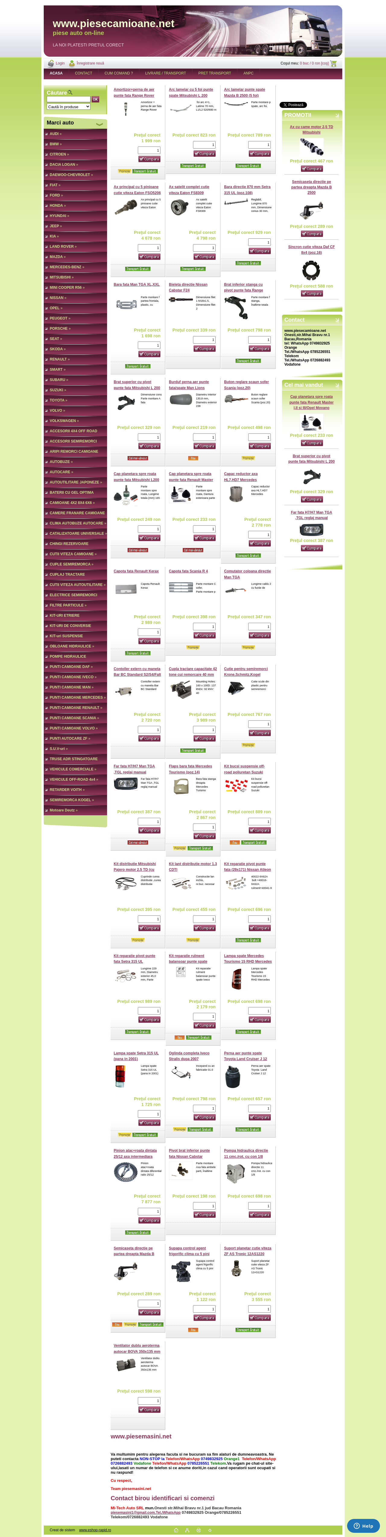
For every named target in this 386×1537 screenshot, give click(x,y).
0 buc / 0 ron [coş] (314, 63)
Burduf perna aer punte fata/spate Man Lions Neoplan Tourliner (189, 388)
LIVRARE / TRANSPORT (165, 73)
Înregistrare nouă (90, 63)
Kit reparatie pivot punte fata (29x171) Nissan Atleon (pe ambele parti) (247, 870)
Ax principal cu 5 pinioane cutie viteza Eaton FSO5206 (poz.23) (137, 193)
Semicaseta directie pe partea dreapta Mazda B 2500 (311, 187)
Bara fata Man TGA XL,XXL (137, 284)
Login (60, 63)
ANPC (248, 73)
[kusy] (149, 150)
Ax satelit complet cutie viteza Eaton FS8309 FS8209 (189, 193)
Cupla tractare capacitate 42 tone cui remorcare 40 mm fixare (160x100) (193, 675)
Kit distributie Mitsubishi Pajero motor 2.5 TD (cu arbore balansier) (135, 870)
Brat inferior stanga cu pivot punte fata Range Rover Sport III (243, 290)
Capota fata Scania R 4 (188, 571)
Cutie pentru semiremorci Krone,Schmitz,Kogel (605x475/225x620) (246, 675)
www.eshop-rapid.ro (95, 1530)
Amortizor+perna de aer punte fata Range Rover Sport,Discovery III (134, 95)
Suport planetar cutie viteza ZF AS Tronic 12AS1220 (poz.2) (247, 1254)
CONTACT (83, 73)
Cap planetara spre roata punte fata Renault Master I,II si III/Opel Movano (312, 402)
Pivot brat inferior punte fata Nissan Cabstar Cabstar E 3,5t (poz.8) (189, 1156)
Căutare (57, 93)
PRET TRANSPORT (214, 73)
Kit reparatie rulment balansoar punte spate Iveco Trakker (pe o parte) (191, 962)
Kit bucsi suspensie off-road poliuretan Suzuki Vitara (244, 772)
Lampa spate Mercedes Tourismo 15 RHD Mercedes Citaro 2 (248, 962)
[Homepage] (56, 73)
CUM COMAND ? (119, 73)
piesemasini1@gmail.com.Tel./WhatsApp (146, 1512)
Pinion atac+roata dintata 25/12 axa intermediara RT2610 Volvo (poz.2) (135, 1156)
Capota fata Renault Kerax (136, 571)
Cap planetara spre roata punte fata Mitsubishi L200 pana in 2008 (136, 480)
